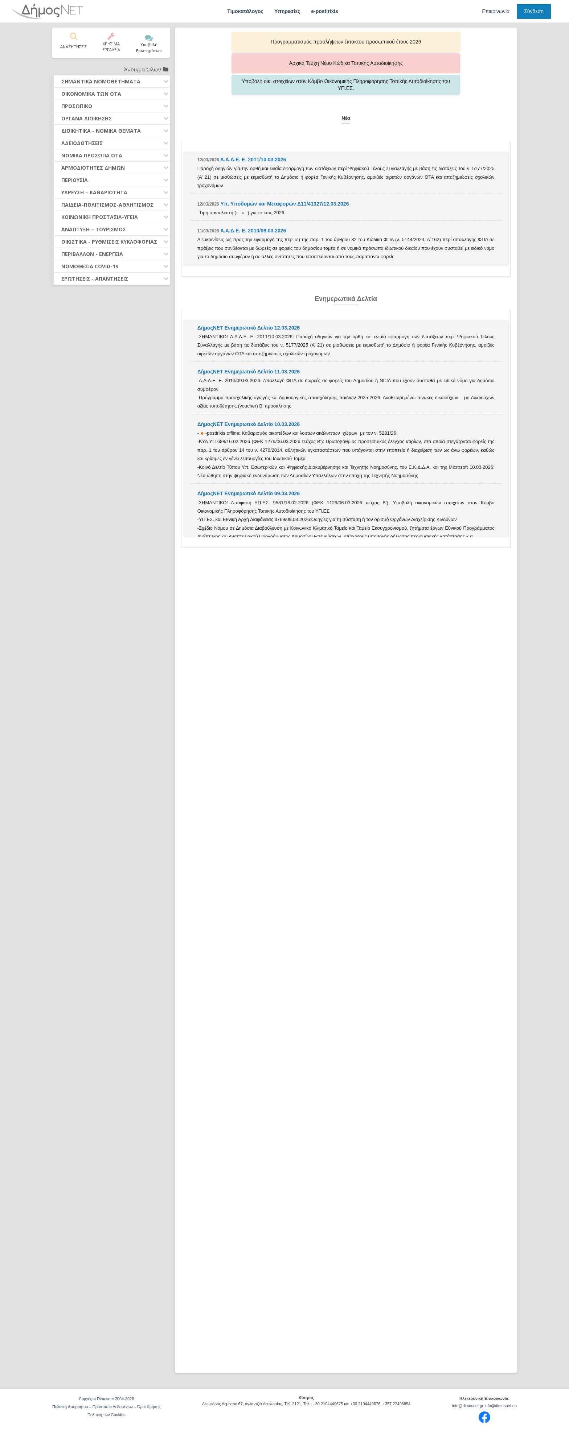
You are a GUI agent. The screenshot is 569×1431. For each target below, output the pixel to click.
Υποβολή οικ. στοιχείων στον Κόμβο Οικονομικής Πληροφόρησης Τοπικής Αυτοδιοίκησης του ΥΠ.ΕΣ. (440, 42)
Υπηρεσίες (287, 11)
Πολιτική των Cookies (106, 1415)
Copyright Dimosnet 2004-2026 (106, 1399)
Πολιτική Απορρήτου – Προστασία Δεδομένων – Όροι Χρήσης (106, 1407)
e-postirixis (324, 11)
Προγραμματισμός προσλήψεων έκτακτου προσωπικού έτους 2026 (251, 42)
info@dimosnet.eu (500, 1405)
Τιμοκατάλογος (245, 11)
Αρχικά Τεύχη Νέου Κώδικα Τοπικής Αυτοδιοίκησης (345, 42)
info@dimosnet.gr (467, 1405)
